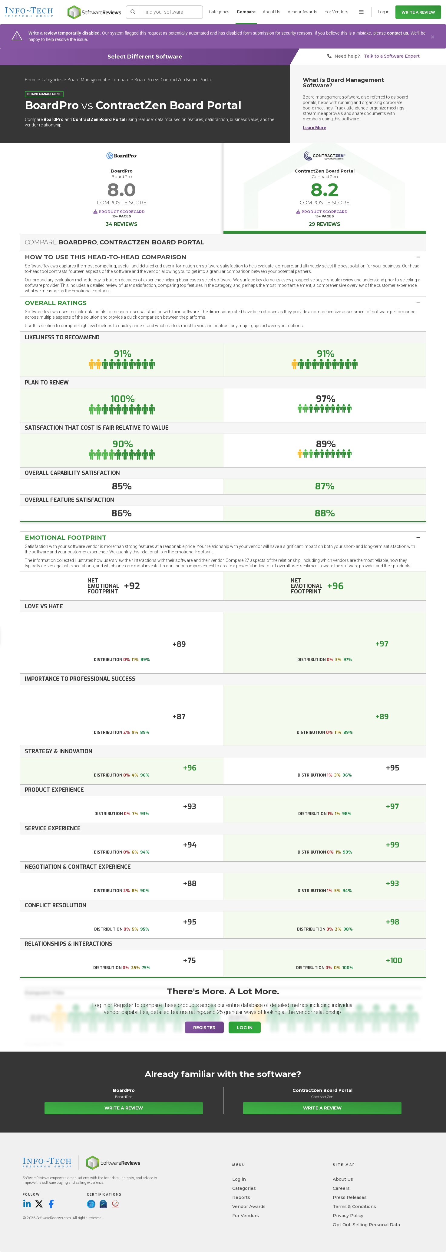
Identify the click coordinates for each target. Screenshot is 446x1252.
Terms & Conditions (354, 1206)
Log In (245, 1027)
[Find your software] (171, 12)
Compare (246, 11)
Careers (341, 1188)
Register (204, 1027)
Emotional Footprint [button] (65, 537)
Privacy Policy (348, 1215)
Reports (241, 1197)
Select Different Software (144, 56)
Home (31, 80)
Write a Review (418, 12)
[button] (223, 257)
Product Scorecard (122, 212)
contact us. (398, 33)
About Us (271, 11)
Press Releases (350, 1197)
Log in (239, 1179)
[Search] (132, 12)
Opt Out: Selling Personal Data (366, 1224)
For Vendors (337, 11)
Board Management (87, 80)
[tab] (223, 257)
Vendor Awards (302, 11)
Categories (219, 11)
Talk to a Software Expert (392, 56)
